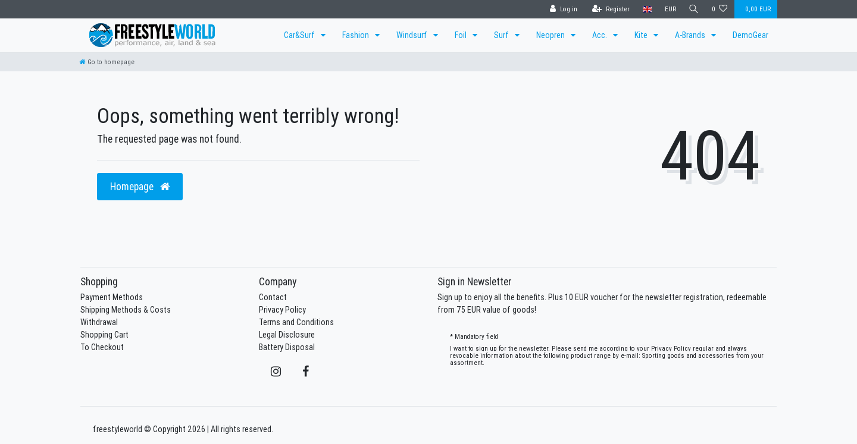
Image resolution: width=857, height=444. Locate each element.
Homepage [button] (140, 186)
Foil (461, 35)
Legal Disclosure (287, 334)
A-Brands (691, 35)
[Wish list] (719, 9)
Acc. (600, 35)
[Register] (609, 9)
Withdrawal (99, 322)
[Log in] (562, 9)
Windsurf (412, 35)
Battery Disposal (287, 347)
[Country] (645, 9)
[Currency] (668, 9)
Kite (641, 35)
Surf (502, 35)
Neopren (551, 35)
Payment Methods (111, 297)
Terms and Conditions (296, 322)
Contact (273, 297)
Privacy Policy (282, 309)
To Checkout (102, 347)
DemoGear (750, 35)
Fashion (356, 35)
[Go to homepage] (107, 62)
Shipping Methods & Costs (125, 309)
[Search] (693, 9)
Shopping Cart (104, 334)
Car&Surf (300, 35)
